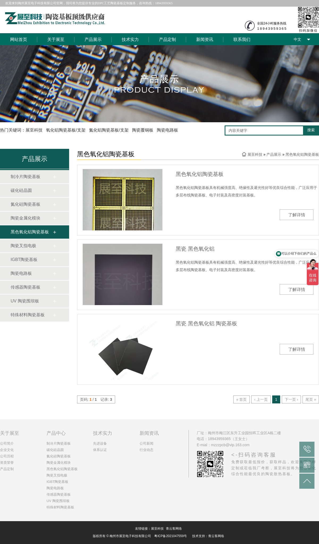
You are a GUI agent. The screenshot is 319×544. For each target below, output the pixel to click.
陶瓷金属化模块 (25, 218)
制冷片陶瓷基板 (25, 176)
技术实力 (130, 39)
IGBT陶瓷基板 (24, 259)
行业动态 (146, 450)
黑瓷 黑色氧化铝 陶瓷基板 (206, 323)
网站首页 (18, 39)
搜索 (311, 130)
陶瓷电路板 (21, 273)
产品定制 (167, 39)
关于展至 (55, 39)
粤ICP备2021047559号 (170, 536)
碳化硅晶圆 (21, 190)
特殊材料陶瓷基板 (28, 315)
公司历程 (7, 456)
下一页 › (291, 399)
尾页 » (310, 399)
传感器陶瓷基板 (25, 287)
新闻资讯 (204, 39)
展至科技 (254, 154)
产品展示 (93, 39)
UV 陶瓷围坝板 (25, 301)
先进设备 (100, 443)
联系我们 (241, 39)
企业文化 (7, 450)
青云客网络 (174, 528)
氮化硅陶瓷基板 (25, 204)
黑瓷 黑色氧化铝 (195, 249)
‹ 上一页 (261, 399)
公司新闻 (146, 443)
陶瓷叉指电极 (23, 245)
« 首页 (241, 399)
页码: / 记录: (96, 399)
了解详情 (296, 215)
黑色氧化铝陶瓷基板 (30, 232)
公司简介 (7, 443)
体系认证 (100, 450)
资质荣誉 (7, 463)
